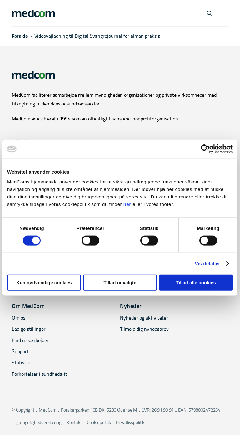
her (127, 204)
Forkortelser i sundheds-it (39, 374)
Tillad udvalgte (120, 282)
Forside (20, 36)
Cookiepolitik (99, 423)
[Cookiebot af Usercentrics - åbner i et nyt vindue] (205, 149)
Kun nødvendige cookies (44, 282)
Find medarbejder (30, 340)
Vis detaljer (207, 263)
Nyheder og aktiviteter (144, 318)
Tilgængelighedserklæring (36, 423)
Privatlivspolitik (130, 423)
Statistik (21, 363)
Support (20, 351)
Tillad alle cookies (196, 282)
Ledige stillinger (29, 329)
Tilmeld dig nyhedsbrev (144, 329)
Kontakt (74, 423)
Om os (18, 318)
